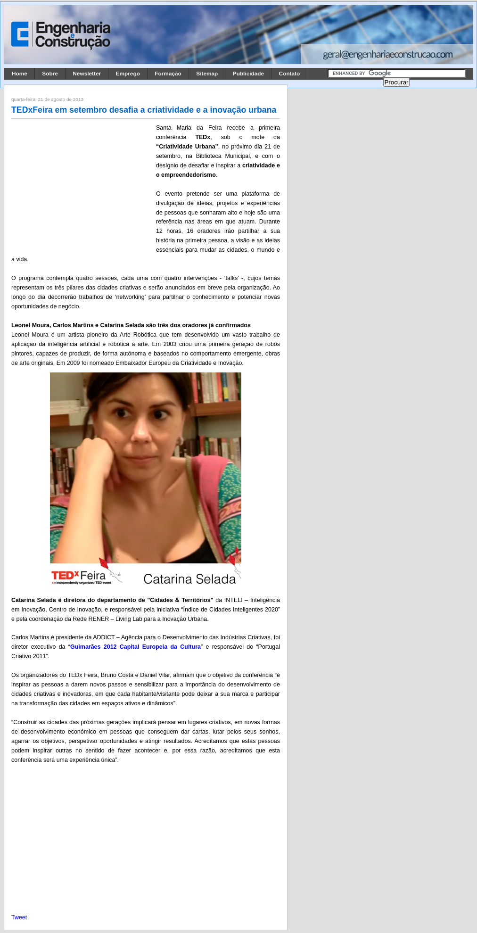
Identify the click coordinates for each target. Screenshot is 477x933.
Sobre (50, 73)
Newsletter (87, 73)
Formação (168, 73)
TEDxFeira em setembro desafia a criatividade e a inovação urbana (143, 110)
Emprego (128, 73)
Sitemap (207, 73)
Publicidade (248, 73)
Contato (289, 73)
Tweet (19, 917)
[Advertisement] (82, 185)
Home (19, 73)
